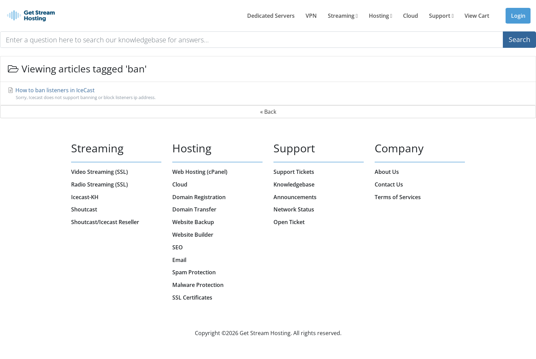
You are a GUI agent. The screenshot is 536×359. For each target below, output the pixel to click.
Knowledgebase (293, 184)
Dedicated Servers (271, 15)
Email (179, 260)
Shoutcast (84, 209)
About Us (387, 172)
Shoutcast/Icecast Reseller (105, 222)
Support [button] (441, 15)
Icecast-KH (84, 197)
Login (518, 15)
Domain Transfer (194, 209)
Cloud (410, 15)
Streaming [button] (343, 15)
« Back (268, 111)
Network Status (293, 209)
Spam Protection (194, 272)
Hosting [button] (380, 15)
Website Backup (193, 222)
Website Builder (192, 234)
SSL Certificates (192, 297)
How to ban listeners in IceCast (268, 93)
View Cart (477, 15)
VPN (311, 15)
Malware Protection (198, 285)
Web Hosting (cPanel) (199, 172)
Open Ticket (289, 222)
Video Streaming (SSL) (99, 172)
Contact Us (389, 184)
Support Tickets (293, 172)
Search (519, 39)
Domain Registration (199, 197)
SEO (177, 247)
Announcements (295, 197)
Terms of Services (398, 197)
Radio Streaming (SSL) (99, 184)
